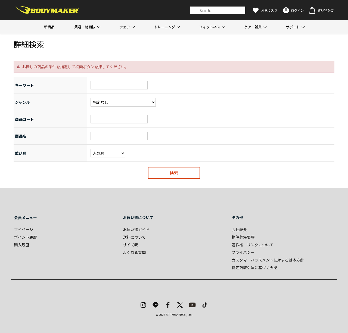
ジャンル (22, 102)
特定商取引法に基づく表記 (254, 267)
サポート (293, 26)
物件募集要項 (243, 237)
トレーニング (164, 26)
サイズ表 (130, 244)
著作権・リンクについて (253, 244)
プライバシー (243, 252)
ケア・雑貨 (253, 26)
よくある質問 (134, 252)
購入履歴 (21, 244)
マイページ (23, 229)
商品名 (20, 136)
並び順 (20, 153)
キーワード (24, 85)
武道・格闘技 (84, 26)
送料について (134, 237)
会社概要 (239, 229)
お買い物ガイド (136, 229)
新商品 (49, 26)
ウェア (124, 26)
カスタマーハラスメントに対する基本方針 (268, 260)
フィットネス (209, 26)
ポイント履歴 (25, 237)
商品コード (24, 119)
